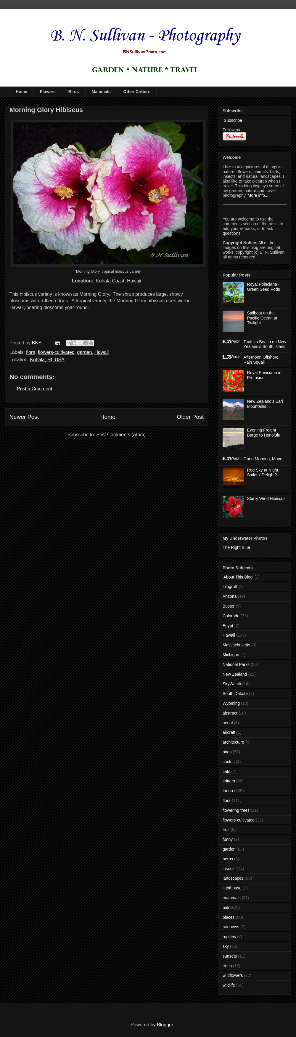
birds (227, 752)
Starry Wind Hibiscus (266, 498)
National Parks (236, 664)
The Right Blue (236, 547)
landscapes (233, 878)
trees (227, 966)
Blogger (165, 1024)
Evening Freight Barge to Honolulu (263, 432)
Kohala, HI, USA (47, 359)
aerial (228, 722)
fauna (228, 790)
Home (21, 91)
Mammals (101, 91)
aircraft (229, 732)
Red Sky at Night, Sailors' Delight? (263, 472)
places (228, 917)
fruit (226, 829)
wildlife (229, 985)
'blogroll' (230, 586)
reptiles (229, 936)
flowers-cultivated (56, 352)
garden (84, 352)
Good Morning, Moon (263, 458)
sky (226, 946)
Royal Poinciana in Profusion (264, 375)
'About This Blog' (238, 577)
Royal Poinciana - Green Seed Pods (263, 287)
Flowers (48, 91)
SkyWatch (232, 683)
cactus (228, 761)
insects (229, 868)
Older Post (190, 417)
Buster (228, 606)
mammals (232, 897)
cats (226, 771)
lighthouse (232, 888)
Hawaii (101, 352)
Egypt (228, 625)
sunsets (230, 956)
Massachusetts (236, 645)
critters (229, 781)
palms (228, 907)
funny (228, 839)
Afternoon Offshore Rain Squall (261, 360)
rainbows (231, 926)
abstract (230, 713)
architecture (233, 742)
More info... (258, 195)
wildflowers (233, 975)
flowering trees (236, 810)
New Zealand (235, 674)
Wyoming (231, 703)
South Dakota (235, 693)
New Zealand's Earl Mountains (265, 404)
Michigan (231, 654)
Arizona (230, 596)
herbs (228, 859)
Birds (73, 91)
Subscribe (232, 120)
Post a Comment (34, 388)
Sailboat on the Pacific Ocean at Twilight (262, 318)
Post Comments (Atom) (121, 434)
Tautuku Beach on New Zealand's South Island (265, 344)
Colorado (231, 615)
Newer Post (24, 417)
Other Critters (136, 91)
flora (30, 352)
